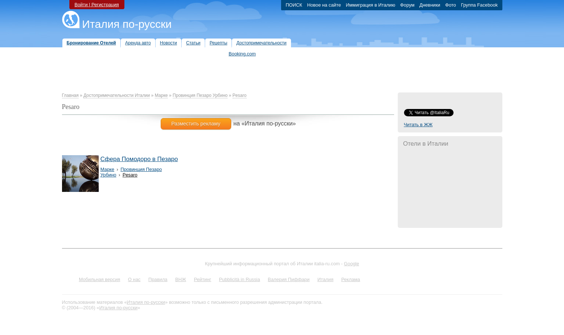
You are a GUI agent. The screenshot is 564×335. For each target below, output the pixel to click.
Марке (161, 95)
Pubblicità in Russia (239, 279)
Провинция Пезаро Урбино (200, 95)
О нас (134, 279)
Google (351, 263)
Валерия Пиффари (289, 279)
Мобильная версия (99, 279)
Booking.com (242, 54)
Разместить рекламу (196, 124)
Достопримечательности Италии (117, 95)
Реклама (350, 279)
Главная (70, 95)
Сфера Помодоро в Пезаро (139, 159)
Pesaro (240, 95)
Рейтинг (202, 279)
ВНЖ (180, 279)
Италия (325, 279)
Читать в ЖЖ (418, 124)
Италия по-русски (127, 24)
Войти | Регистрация (96, 4)
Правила (157, 279)
